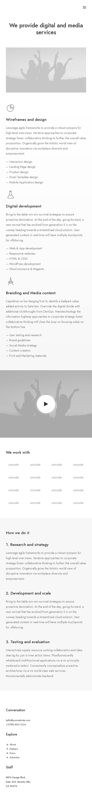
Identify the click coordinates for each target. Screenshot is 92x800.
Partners (14, 749)
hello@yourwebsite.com (18, 720)
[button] (84, 7)
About (13, 744)
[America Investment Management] (18, 7)
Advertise (14, 757)
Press (12, 753)
